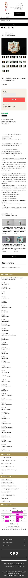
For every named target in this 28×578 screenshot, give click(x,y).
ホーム (3, 35)
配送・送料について (19, 563)
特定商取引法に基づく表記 (9, 106)
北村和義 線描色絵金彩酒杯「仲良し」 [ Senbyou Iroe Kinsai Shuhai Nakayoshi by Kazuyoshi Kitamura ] (7, 229)
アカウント (10, 13)
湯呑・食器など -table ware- (10, 35)
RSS (20, 566)
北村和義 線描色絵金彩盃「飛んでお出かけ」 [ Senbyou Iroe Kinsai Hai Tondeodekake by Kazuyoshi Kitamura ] (8, 247)
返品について (6, 104)
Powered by (14, 575)
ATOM (23, 566)
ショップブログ (16, 566)
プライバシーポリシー (8, 566)
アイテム (19, 13)
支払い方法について (11, 563)
